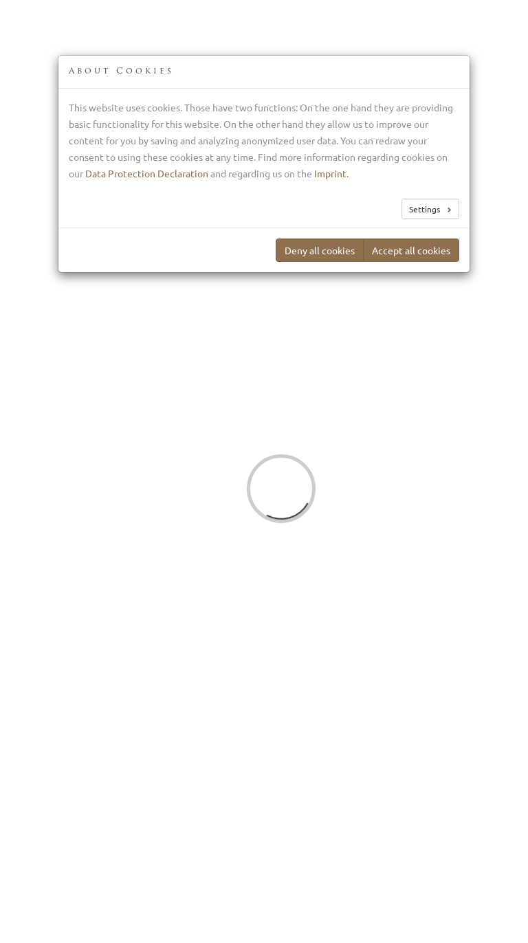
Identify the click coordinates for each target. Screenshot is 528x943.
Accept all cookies (411, 250)
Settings (425, 208)
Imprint (330, 173)
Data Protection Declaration (146, 173)
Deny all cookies (320, 250)
